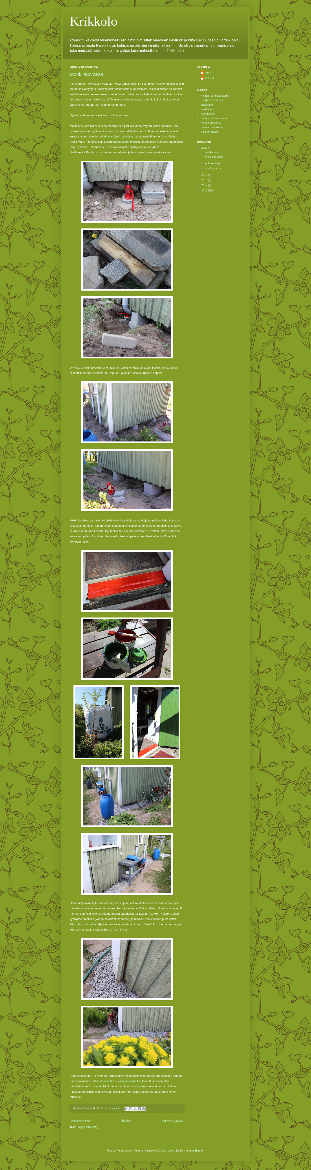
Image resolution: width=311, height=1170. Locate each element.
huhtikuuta (211, 168)
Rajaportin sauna (211, 122)
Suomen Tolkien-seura (214, 118)
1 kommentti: (113, 1108)
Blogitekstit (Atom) (87, 1127)
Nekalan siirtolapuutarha (215, 95)
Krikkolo (93, 21)
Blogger (198, 1150)
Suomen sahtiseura (212, 127)
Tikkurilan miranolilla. (83, 924)
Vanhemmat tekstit (172, 1120)
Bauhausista (94, 152)
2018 (204, 180)
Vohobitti (210, 78)
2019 (204, 174)
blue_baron (167, 1150)
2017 (204, 185)
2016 (204, 190)
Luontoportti (207, 113)
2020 (204, 147)
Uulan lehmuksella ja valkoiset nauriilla (115, 1081)
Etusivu (126, 1120)
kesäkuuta (211, 152)
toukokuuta (211, 163)
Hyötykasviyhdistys (212, 100)
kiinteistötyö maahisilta (118, 136)
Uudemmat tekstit (81, 1120)
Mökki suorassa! (87, 74)
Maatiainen (207, 104)
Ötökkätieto (207, 109)
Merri (208, 72)
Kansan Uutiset (209, 131)
